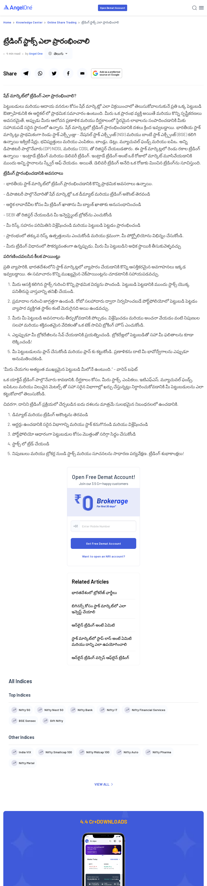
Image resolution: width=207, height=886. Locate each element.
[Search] (194, 8)
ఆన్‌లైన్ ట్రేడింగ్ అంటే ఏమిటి (93, 662)
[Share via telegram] (25, 73)
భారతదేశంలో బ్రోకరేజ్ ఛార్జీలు (94, 630)
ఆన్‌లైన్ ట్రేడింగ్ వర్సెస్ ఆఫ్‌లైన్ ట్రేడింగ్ (100, 695)
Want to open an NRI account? (103, 594)
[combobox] (58, 53)
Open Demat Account (112, 7)
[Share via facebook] (68, 73)
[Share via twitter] (54, 73)
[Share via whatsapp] (39, 73)
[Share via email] (82, 73)
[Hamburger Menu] (201, 7)
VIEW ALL (103, 822)
